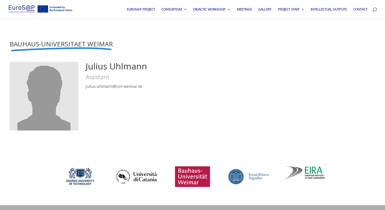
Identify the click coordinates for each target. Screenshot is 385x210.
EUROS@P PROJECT (141, 10)
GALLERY (264, 10)
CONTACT (360, 10)
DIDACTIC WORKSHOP (209, 10)
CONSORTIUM (171, 10)
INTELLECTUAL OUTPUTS (329, 10)
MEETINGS (244, 10)
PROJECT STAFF (288, 10)
